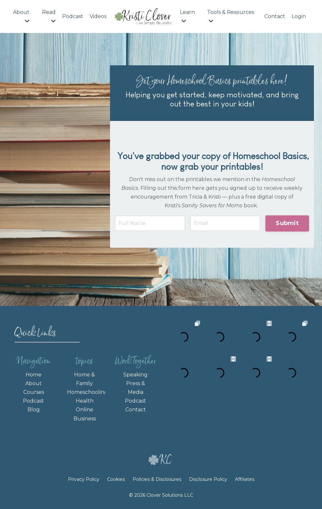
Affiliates (244, 479)
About (21, 16)
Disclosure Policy (208, 479)
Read (49, 16)
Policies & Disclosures (157, 479)
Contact (274, 16)
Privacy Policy (84, 479)
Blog (34, 409)
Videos (98, 16)
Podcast (72, 16)
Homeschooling (84, 392)
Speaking (135, 375)
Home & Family (84, 379)
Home (33, 375)
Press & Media (135, 387)
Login (299, 16)
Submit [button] (287, 223)
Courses (33, 392)
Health (85, 401)
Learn (187, 16)
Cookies (116, 479)
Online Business (84, 413)
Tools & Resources (230, 16)
